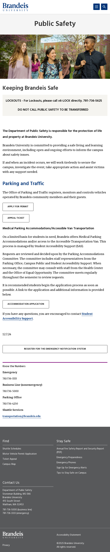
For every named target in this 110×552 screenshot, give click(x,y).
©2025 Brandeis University (70, 543)
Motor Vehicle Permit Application (20, 454)
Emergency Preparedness (69, 457)
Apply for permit (18, 207)
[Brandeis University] (15, 7)
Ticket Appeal (10, 459)
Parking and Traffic (23, 184)
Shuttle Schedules (12, 449)
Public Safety (55, 24)
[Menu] (96, 7)
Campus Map (9, 464)
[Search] (104, 7)
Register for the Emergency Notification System (55, 349)
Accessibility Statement (69, 535)
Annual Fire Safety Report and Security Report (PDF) (80, 450)
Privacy (6, 545)
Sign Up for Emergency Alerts (72, 468)
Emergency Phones (66, 463)
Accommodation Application (26, 304)
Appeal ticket (16, 218)
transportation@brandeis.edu (22, 416)
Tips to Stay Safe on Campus (71, 473)
